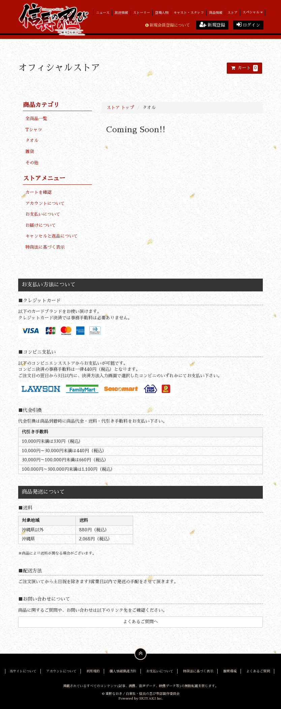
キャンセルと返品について (51, 236)
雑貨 (29, 151)
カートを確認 (38, 192)
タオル (31, 140)
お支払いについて (42, 214)
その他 (31, 163)
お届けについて (40, 225)
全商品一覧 (36, 118)
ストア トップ (120, 107)
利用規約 (93, 671)
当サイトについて (22, 671)
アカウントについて (45, 203)
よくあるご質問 (258, 671)
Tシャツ (33, 130)
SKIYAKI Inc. (151, 698)
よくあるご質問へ (140, 621)
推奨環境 (230, 671)
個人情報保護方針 (123, 671)
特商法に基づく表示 (45, 247)
